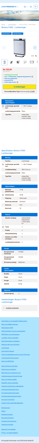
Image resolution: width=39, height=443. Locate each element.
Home (3, 24)
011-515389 (31, 91)
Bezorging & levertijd (7, 418)
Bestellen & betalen (7, 414)
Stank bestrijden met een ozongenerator (13, 331)
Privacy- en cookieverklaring (9, 433)
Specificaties (6, 33)
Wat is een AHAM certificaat (9, 324)
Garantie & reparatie (7, 424)
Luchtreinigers (12, 24)
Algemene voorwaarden (8, 429)
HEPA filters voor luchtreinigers (10, 334)
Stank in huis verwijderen (8, 369)
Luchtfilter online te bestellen (9, 338)
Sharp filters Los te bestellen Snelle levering (14, 321)
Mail (18, 91)
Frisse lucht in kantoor (7, 351)
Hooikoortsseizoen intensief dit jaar (11, 376)
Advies (3, 411)
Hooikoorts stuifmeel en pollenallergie (12, 386)
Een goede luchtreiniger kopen (10, 393)
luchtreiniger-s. (9, 7)
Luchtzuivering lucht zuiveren (10, 358)
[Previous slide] (4, 48)
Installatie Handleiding (12, 308)
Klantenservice (5, 408)
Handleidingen (17, 33)
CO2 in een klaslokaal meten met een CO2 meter (15, 354)
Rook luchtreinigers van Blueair (10, 341)
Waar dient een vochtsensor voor (11, 373)
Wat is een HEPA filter (7, 361)
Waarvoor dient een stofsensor (10, 344)
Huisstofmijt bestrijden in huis (10, 389)
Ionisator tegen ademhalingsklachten (12, 403)
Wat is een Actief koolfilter (9, 379)
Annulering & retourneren (8, 421)
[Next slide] (35, 48)
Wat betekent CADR (7, 328)
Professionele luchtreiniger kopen (11, 396)
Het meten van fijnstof (8, 399)
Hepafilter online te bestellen (9, 383)
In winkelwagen (19, 87)
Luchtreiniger (5, 348)
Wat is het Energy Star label (9, 366)
